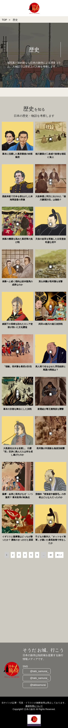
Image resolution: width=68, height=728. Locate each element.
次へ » (59, 555)
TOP (4, 19)
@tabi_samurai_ (39, 671)
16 (50, 555)
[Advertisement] (34, 600)
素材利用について (34, 706)
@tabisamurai (38, 684)
